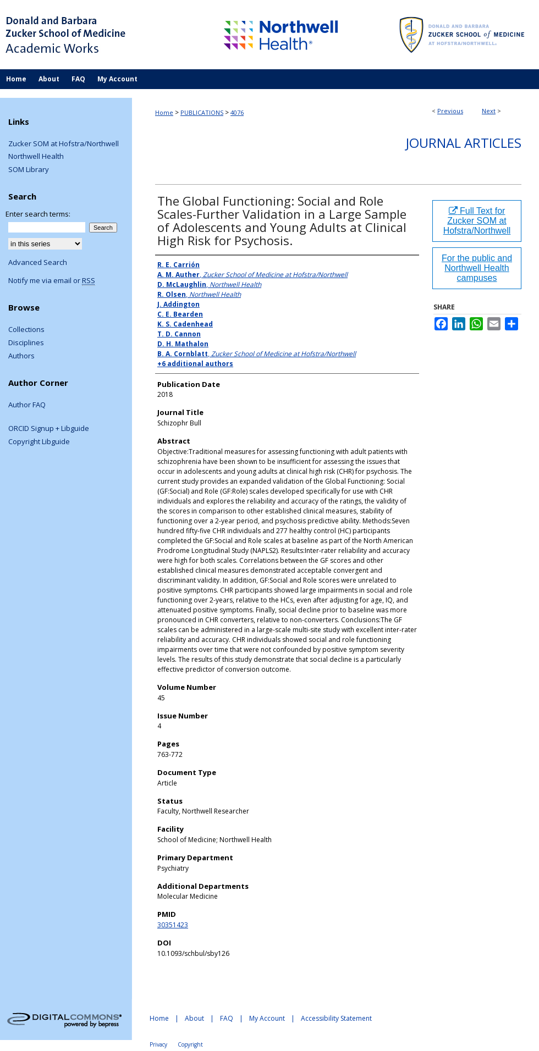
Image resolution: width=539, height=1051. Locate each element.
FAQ (226, 1018)
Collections (26, 329)
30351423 (172, 925)
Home (164, 112)
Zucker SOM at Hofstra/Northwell (63, 144)
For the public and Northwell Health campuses (477, 268)
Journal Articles (463, 143)
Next (489, 111)
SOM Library (28, 169)
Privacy (158, 1044)
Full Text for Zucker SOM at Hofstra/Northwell (477, 220)
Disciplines (26, 343)
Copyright (190, 1044)
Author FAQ (27, 405)
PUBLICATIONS (201, 112)
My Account (267, 1018)
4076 (237, 112)
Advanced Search (37, 262)
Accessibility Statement (336, 1018)
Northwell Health (36, 156)
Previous (450, 111)
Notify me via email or (51, 280)
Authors (21, 356)
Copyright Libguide (39, 442)
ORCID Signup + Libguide (48, 428)
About (194, 1018)
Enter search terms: (38, 214)
